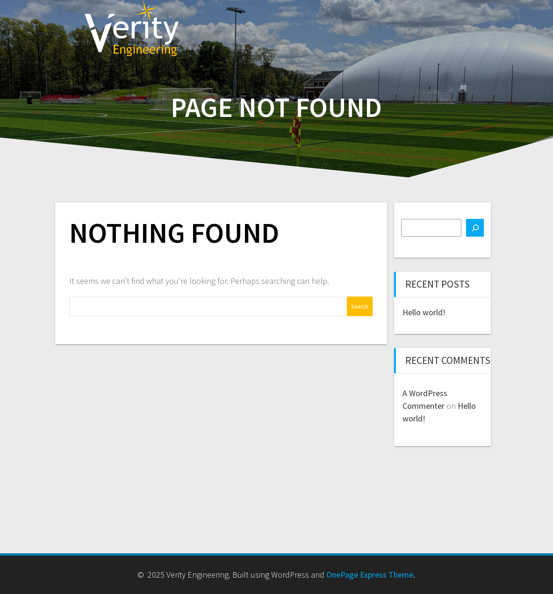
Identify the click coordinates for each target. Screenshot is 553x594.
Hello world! (423, 312)
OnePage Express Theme (369, 574)
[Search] (475, 228)
